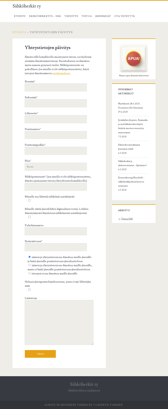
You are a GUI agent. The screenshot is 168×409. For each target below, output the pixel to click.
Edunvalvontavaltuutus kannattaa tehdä (129, 147)
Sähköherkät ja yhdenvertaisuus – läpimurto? (132, 163)
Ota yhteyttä (124, 16)
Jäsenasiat (103, 16)
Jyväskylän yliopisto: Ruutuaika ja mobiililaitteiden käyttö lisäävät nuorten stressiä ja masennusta (133, 126)
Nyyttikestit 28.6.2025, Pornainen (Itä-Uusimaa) (130, 105)
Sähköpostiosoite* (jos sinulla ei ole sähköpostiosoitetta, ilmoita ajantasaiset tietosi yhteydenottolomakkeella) (58, 181)
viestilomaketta (61, 73)
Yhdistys (71, 16)
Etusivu (20, 16)
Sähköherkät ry (27, 6)
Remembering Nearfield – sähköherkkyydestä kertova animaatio (131, 181)
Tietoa (87, 16)
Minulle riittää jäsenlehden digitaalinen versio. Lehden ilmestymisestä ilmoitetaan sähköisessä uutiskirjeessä (56, 213)
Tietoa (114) (127, 218)
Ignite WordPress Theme (66, 405)
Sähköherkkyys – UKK (45, 16)
